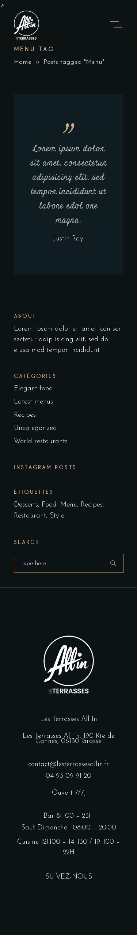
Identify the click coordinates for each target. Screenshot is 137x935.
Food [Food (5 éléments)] (49, 504)
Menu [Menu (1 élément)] (68, 504)
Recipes (25, 415)
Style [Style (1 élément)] (57, 515)
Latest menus (33, 401)
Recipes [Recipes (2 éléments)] (92, 504)
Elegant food (33, 388)
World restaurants (41, 441)
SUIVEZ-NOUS (68, 876)
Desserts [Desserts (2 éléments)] (26, 504)
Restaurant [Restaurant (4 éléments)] (30, 515)
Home (22, 62)
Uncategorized (35, 428)
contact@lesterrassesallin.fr (68, 764)
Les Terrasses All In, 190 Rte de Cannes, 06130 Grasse (69, 739)
